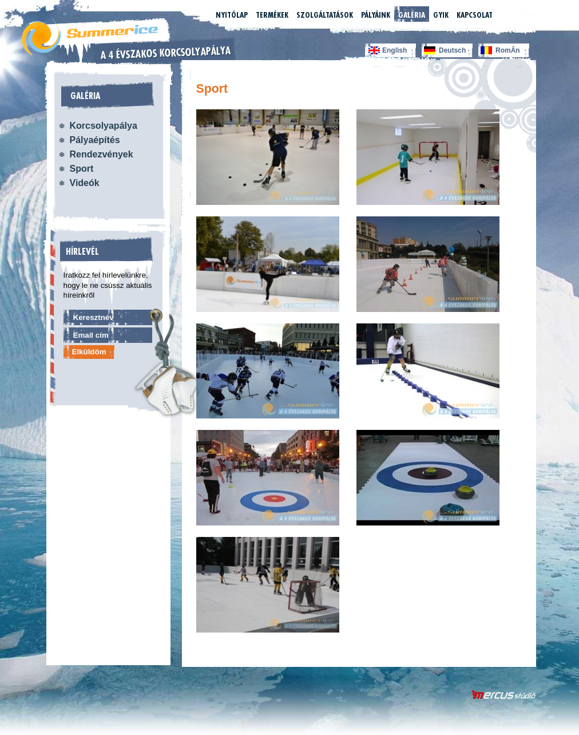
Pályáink (375, 15)
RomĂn (507, 50)
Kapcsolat (475, 15)
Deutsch (452, 50)
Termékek (272, 15)
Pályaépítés (95, 140)
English (394, 50)
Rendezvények (101, 154)
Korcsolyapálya (103, 126)
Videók (85, 183)
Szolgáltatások (324, 15)
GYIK (441, 15)
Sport (82, 168)
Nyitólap (232, 15)
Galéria (411, 15)
